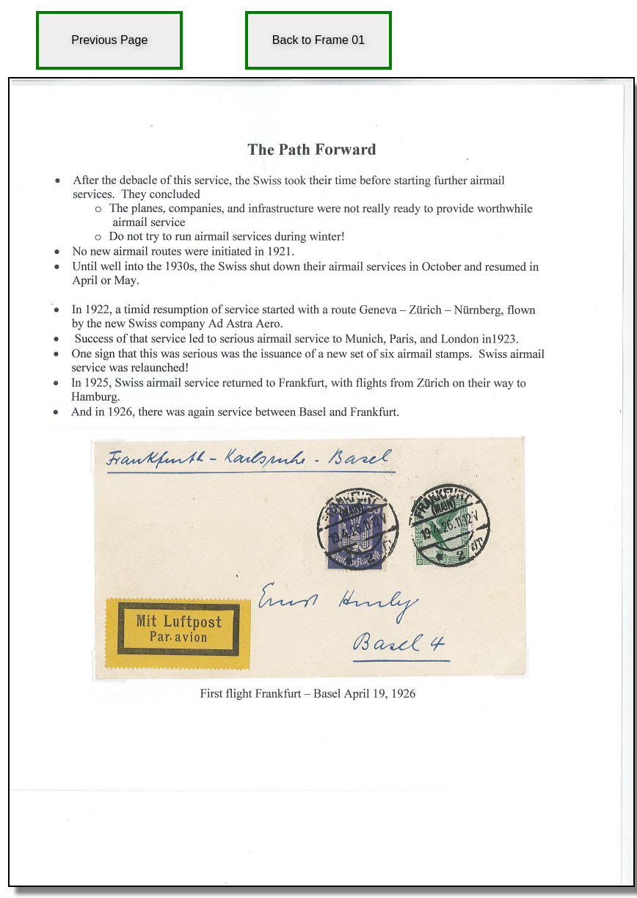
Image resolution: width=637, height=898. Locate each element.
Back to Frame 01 (318, 40)
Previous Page (109, 40)
